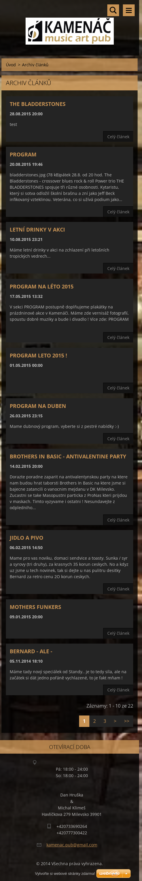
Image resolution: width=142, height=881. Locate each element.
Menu (129, 10)
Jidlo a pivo (26, 537)
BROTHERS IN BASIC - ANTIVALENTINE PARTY (68, 456)
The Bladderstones (38, 103)
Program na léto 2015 (41, 286)
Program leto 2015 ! (38, 355)
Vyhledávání (113, 10)
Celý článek (118, 136)
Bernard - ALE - (31, 651)
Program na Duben (38, 405)
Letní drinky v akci (37, 229)
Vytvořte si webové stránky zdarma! (65, 873)
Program (23, 154)
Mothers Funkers (35, 606)
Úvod (11, 64)
